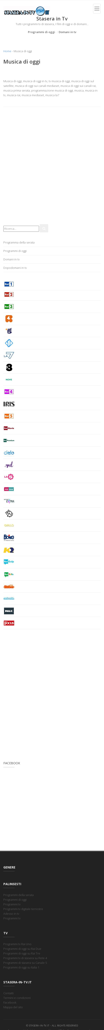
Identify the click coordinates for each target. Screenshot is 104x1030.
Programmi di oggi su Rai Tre (21, 953)
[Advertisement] (52, 168)
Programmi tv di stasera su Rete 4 (25, 958)
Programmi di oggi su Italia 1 (21, 967)
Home (7, 51)
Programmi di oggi (41, 32)
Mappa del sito (13, 1007)
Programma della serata (19, 242)
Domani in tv (67, 32)
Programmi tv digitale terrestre (23, 909)
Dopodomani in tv (15, 268)
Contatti (8, 993)
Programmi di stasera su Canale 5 (25, 963)
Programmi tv (12, 904)
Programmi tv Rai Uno (17, 944)
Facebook (9, 1002)
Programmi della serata (18, 895)
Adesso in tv (11, 914)
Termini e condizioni (17, 998)
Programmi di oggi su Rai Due (22, 949)
